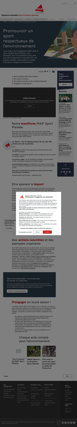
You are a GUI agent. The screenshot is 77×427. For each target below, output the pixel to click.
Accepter (47, 232)
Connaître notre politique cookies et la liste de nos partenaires (36, 228)
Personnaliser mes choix (25, 232)
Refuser (38, 232)
